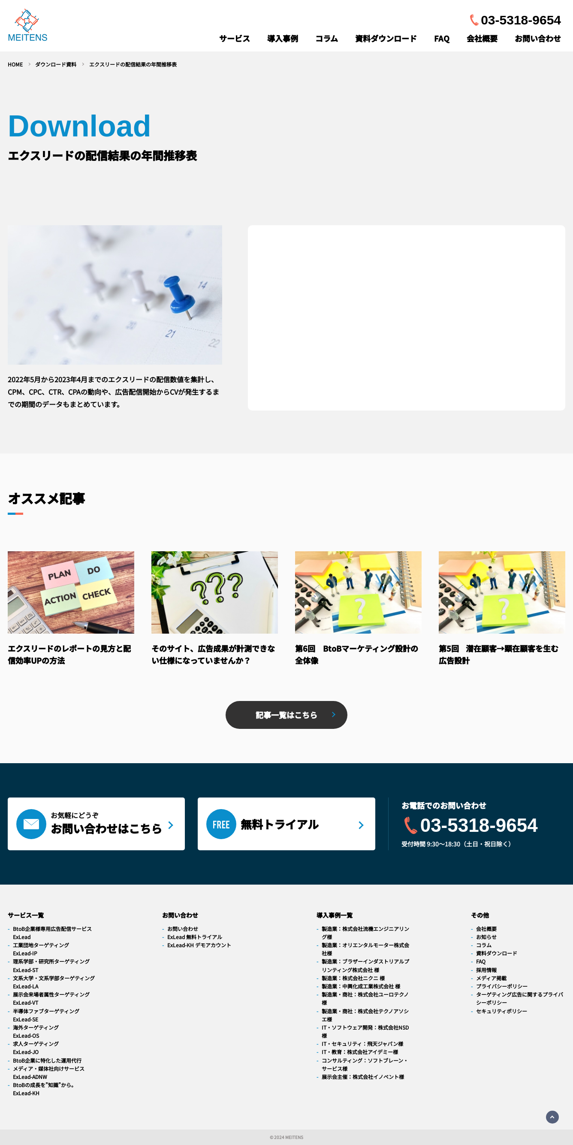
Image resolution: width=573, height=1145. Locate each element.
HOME (15, 64)
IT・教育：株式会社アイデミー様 (360, 1051)
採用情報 (486, 969)
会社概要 (482, 38)
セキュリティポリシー (501, 1011)
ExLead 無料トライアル (194, 936)
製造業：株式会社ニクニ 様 (353, 978)
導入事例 (282, 38)
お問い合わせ (538, 38)
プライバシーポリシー (502, 986)
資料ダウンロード (386, 38)
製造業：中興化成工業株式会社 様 (361, 986)
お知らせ (486, 936)
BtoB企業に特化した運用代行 (47, 1060)
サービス (234, 38)
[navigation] (28, 27)
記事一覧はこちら (286, 714)
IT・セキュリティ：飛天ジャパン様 (362, 1043)
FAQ (441, 38)
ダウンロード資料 (55, 64)
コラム (326, 38)
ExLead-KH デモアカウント (199, 945)
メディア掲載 (491, 978)
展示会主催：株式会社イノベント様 (363, 1076)
